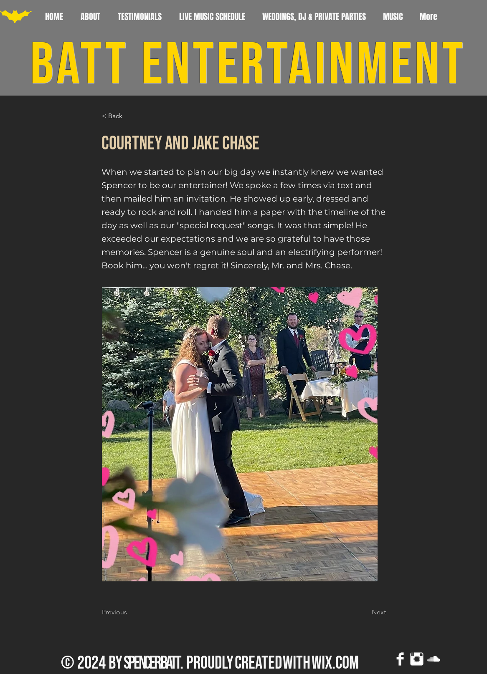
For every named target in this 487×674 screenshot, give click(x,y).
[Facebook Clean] (400, 659)
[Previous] (129, 612)
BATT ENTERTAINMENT (248, 66)
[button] (129, 116)
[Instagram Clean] (417, 659)
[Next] (365, 612)
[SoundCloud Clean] (433, 659)
